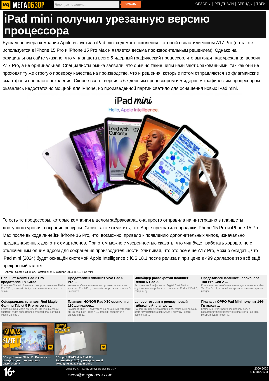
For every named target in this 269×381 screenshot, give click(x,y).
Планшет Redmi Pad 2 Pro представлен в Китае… (22, 280)
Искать (131, 4)
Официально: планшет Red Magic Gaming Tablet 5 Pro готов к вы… (29, 303)
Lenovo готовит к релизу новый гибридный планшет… (161, 303)
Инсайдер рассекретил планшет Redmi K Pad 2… (161, 280)
